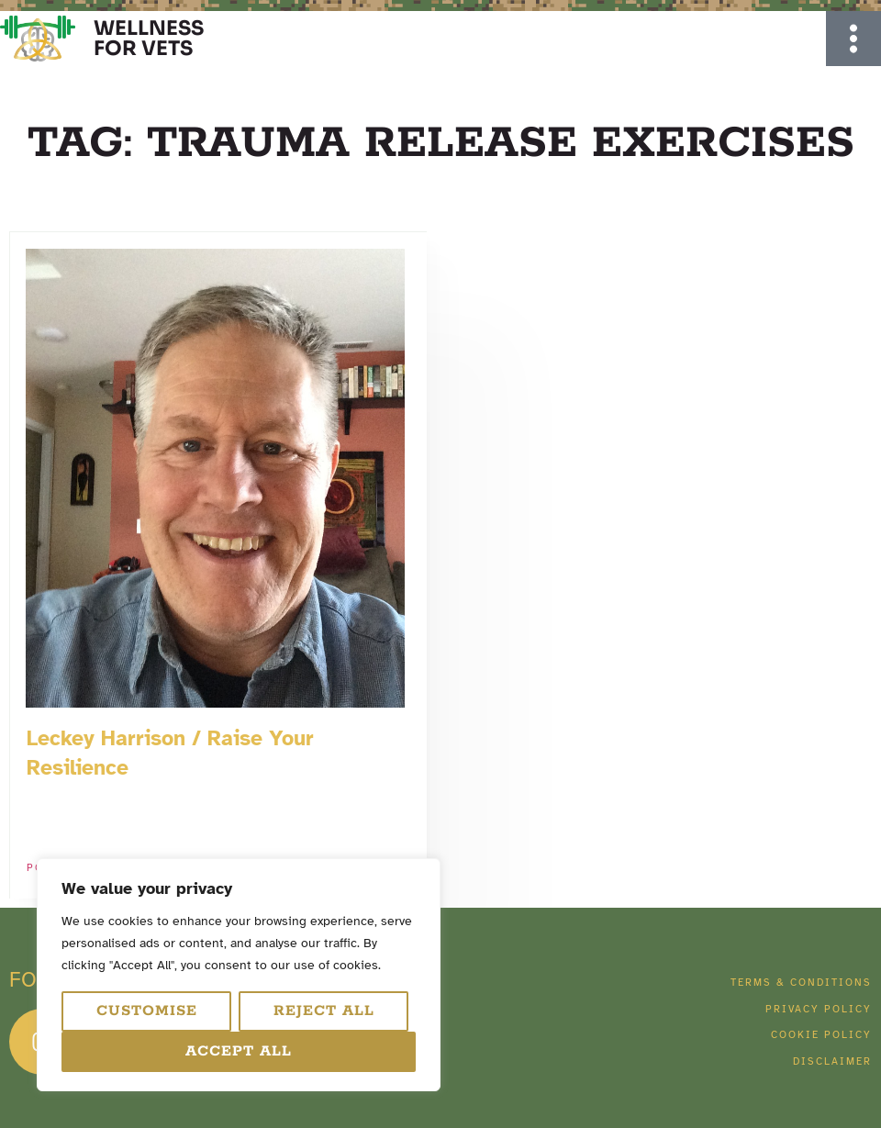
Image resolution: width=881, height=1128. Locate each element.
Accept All (238, 1051)
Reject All (323, 1011)
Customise (146, 1011)
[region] (238, 974)
